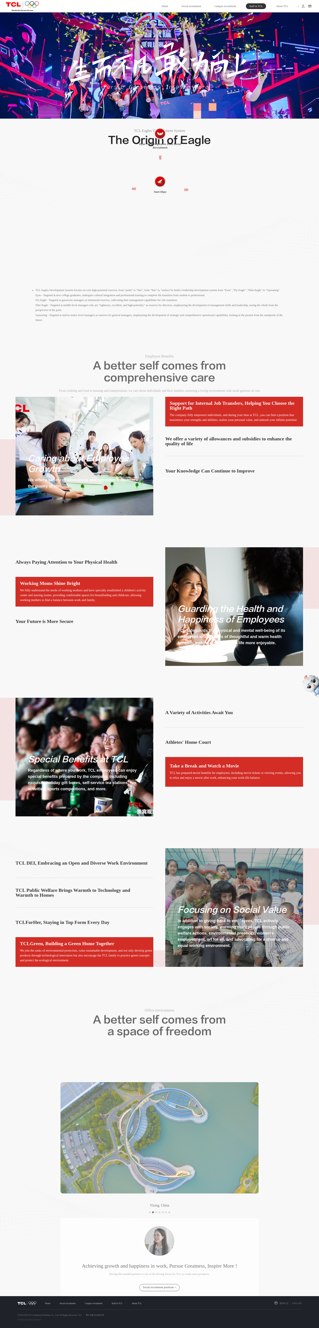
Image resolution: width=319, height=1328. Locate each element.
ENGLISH (296, 1303)
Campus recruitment (225, 6)
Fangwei (37, 1319)
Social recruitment (191, 6)
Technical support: (26, 1319)
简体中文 (284, 1303)
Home (165, 6)
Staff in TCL (256, 6)
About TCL (282, 6)
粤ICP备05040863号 (95, 1315)
